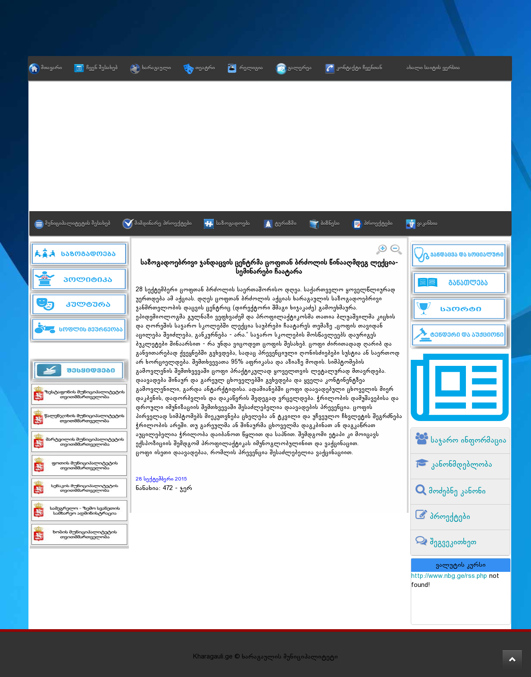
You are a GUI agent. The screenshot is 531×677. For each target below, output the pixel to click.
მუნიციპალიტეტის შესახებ (77, 223)
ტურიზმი (285, 223)
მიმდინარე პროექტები (162, 223)
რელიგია (251, 68)
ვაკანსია (427, 223)
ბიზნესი (330, 223)
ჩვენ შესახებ (101, 68)
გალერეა (299, 68)
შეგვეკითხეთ (451, 542)
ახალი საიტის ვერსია (433, 68)
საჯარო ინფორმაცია (467, 441)
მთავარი (51, 68)
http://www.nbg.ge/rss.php (449, 576)
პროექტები (378, 223)
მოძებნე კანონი (456, 491)
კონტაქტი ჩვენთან (359, 68)
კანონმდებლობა (460, 465)
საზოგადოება (233, 223)
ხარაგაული (156, 68)
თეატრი (205, 68)
